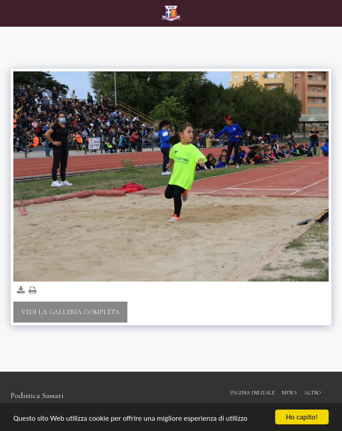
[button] (9, 12)
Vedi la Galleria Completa (70, 312)
